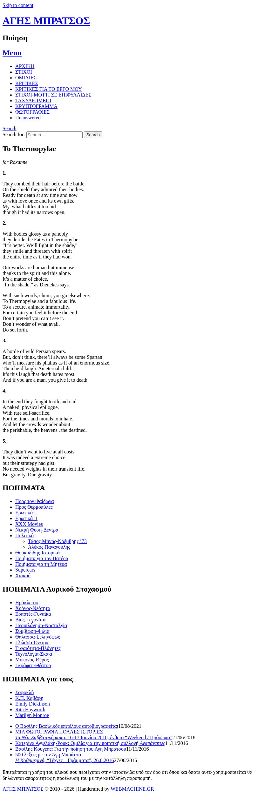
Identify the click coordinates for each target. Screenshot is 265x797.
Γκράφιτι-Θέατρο (33, 665)
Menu (12, 53)
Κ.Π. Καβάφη (29, 698)
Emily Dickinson (32, 704)
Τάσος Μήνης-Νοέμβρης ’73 (57, 541)
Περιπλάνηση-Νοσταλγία (41, 625)
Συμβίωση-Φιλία (32, 631)
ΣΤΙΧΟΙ (23, 72)
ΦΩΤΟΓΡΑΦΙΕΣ (32, 112)
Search (10, 128)
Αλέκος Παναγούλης (49, 547)
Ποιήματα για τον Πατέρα (41, 558)
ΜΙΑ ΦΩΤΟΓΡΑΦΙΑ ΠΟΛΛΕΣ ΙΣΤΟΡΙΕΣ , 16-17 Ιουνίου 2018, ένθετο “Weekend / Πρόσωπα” (93, 734)
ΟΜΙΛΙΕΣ (26, 77)
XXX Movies (29, 524)
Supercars (25, 570)
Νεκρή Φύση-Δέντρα (36, 529)
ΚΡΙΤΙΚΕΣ (26, 83)
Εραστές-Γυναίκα (33, 614)
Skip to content (18, 5)
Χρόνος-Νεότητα (32, 608)
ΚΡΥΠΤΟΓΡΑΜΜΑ (36, 106)
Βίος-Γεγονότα (30, 619)
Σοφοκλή (24, 692)
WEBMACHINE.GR (132, 789)
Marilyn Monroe (32, 715)
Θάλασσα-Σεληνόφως (37, 637)
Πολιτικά (24, 535)
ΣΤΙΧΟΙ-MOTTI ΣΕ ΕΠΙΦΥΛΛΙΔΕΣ (53, 94)
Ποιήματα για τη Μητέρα (41, 564)
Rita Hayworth (30, 709)
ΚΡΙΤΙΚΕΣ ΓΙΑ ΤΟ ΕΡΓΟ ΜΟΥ (48, 89)
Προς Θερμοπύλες (34, 507)
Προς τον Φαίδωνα (34, 501)
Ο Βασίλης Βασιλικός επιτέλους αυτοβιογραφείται (66, 726)
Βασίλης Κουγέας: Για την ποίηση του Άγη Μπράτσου (70, 749)
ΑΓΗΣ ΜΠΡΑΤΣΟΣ (46, 20)
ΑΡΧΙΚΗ (24, 66)
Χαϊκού (23, 575)
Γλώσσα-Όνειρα (32, 642)
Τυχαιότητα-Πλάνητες (38, 648)
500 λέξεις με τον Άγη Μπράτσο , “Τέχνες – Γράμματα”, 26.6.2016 (64, 757)
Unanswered (28, 117)
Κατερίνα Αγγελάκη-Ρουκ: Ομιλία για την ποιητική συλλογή (90, 743)
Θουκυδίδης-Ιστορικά (37, 552)
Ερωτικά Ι (25, 512)
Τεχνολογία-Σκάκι (33, 654)
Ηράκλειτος (27, 602)
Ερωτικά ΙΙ (26, 518)
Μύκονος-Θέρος (32, 659)
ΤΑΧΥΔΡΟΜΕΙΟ (33, 100)
